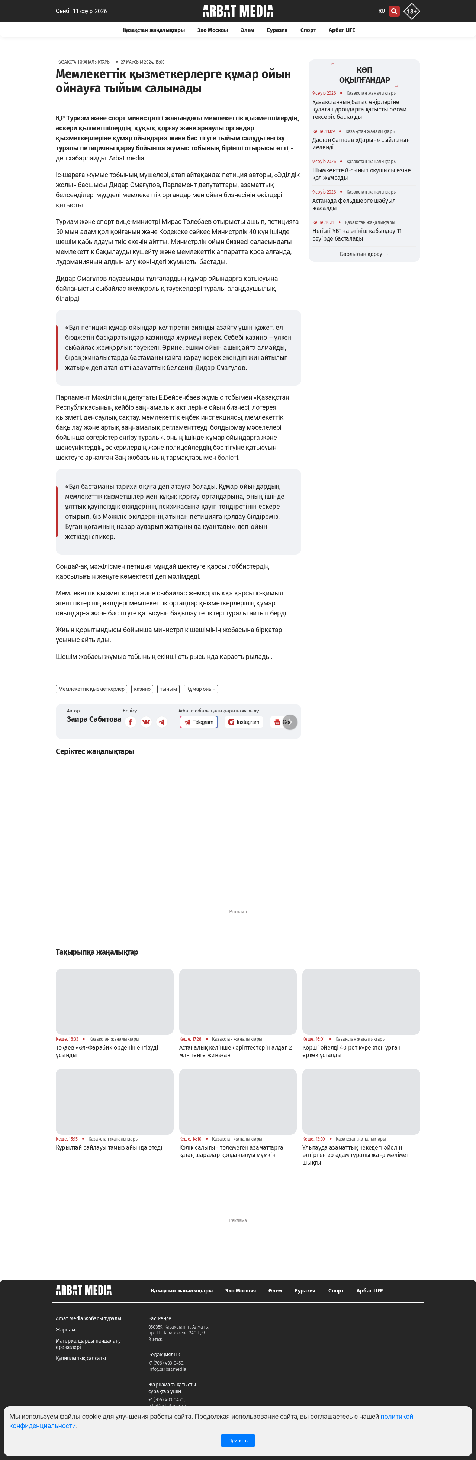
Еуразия (277, 30)
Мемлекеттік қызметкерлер (91, 689)
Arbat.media (126, 158)
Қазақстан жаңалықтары (154, 30)
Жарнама (67, 1330)
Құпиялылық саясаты (81, 1358)
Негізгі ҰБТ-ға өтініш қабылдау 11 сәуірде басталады (357, 234)
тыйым (168, 689)
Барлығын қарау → (364, 254)
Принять (238, 1440)
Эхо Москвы (212, 30)
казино (142, 689)
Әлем (247, 30)
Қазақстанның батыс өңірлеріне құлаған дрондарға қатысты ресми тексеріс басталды (359, 109)
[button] (290, 722)
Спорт (308, 30)
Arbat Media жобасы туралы (88, 1319)
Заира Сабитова (94, 719)
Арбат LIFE (342, 30)
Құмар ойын (200, 689)
